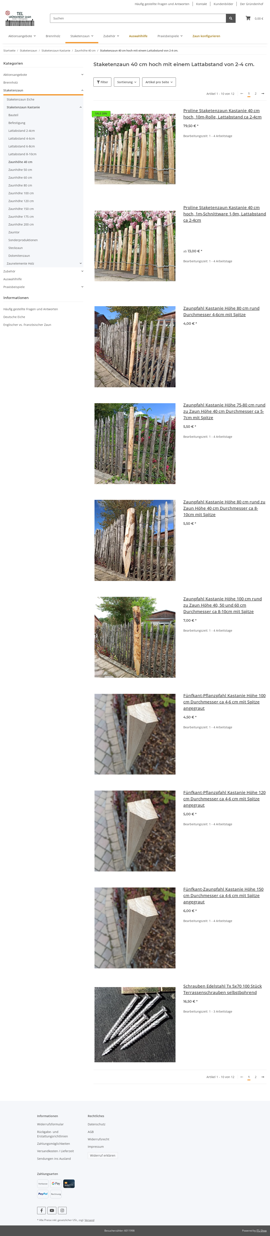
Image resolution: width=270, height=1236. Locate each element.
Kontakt (201, 4)
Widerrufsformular (50, 1124)
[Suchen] (138, 18)
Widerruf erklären (102, 1155)
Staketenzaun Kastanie (23, 107)
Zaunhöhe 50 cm (20, 170)
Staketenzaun (13, 90)
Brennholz (10, 82)
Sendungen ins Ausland (54, 1159)
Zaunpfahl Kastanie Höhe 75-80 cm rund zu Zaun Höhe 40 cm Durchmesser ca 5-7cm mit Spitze (224, 411)
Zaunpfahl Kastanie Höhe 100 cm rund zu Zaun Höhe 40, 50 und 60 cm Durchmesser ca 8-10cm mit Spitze (222, 605)
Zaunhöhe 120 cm (21, 201)
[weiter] (263, 93)
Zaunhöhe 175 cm (21, 217)
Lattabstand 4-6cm (21, 138)
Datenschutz (96, 1124)
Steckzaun (15, 248)
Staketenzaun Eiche (20, 99)
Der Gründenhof (251, 4)
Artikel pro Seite (157, 82)
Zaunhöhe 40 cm (20, 162)
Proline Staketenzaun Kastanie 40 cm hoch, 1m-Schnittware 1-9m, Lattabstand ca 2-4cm (224, 214)
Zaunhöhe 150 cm (21, 209)
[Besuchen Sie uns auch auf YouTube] (51, 1210)
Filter (102, 82)
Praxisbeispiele (14, 287)
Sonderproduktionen (23, 240)
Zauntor (14, 232)
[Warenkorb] (254, 18)
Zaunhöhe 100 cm (21, 193)
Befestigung (16, 123)
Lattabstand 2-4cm (21, 131)
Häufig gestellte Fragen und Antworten (162, 4)
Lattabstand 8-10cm (22, 154)
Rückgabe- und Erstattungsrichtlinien (52, 1134)
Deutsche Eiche (14, 317)
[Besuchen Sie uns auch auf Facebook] (41, 1210)
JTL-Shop (261, 1230)
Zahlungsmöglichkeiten (53, 1144)
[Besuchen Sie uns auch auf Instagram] (62, 1210)
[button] (43, 75)
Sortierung (125, 82)
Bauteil (13, 115)
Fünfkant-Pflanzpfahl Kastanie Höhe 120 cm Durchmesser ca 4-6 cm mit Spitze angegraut (224, 799)
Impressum (96, 1147)
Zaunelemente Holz (20, 263)
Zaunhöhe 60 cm (20, 177)
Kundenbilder (223, 4)
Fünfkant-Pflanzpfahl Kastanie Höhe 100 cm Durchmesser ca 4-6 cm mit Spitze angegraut (224, 702)
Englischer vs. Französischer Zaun (27, 325)
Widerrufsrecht (98, 1139)
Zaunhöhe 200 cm (21, 224)
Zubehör (9, 271)
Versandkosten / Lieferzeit (55, 1151)
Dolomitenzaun (19, 256)
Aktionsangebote (15, 75)
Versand (89, 1220)
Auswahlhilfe (12, 279)
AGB (91, 1132)
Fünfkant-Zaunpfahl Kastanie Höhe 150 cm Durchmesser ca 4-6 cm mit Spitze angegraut (223, 895)
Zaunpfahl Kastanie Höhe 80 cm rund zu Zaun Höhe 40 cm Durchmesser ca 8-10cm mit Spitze (224, 508)
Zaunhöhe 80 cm (20, 185)
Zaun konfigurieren (206, 36)
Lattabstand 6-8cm (21, 146)
